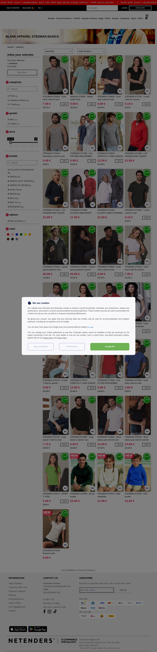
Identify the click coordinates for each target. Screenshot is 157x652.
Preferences (72, 347)
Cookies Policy (49, 338)
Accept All (109, 347)
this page (91, 327)
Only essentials (41, 347)
